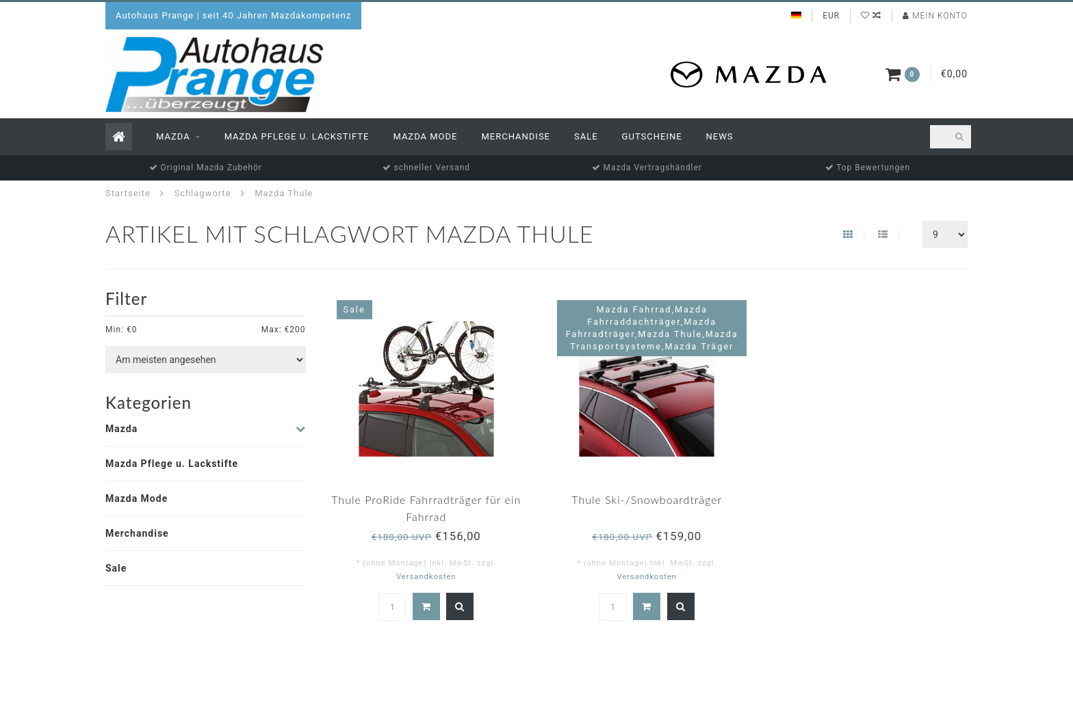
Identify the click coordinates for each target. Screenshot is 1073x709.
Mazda (173, 136)
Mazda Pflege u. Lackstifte (297, 136)
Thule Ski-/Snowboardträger (646, 499)
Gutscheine (652, 136)
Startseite (128, 193)
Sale (586, 136)
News (720, 136)
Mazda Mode (425, 136)
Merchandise (515, 136)
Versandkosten (426, 576)
